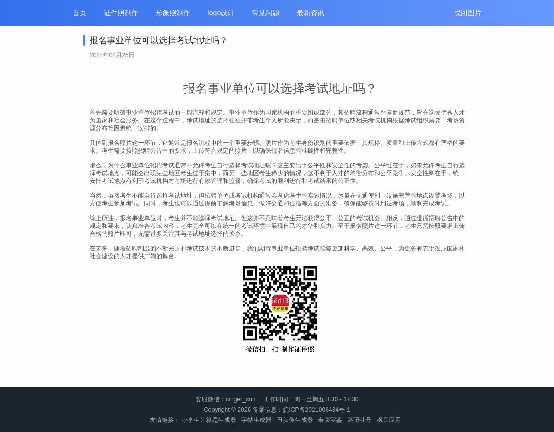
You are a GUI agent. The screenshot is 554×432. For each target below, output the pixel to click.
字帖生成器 (256, 419)
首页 (79, 12)
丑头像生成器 (295, 419)
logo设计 (221, 12)
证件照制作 (121, 12)
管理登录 (542, 429)
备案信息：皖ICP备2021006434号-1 (301, 409)
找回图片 (467, 12)
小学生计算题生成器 (209, 419)
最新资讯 (310, 12)
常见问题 (265, 12)
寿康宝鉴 (330, 419)
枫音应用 (389, 419)
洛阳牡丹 (359, 419)
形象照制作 (173, 12)
